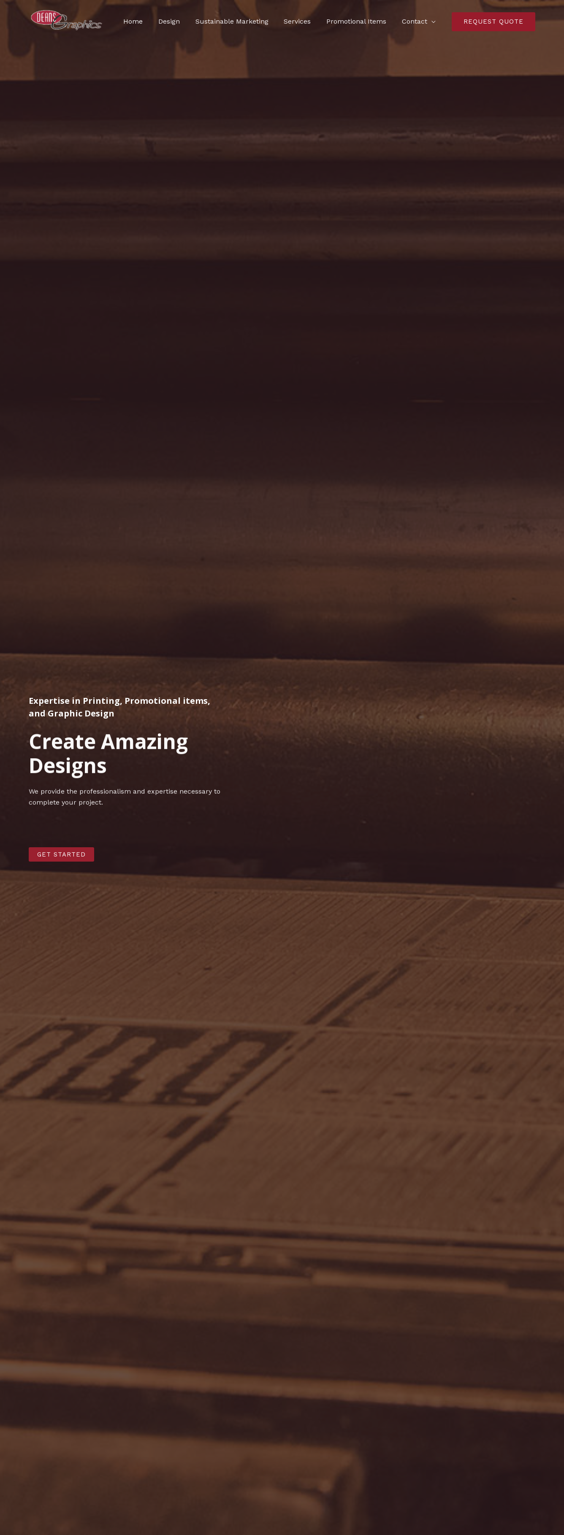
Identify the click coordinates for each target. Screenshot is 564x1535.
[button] (62, 854)
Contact (415, 21)
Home (144, 21)
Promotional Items (359, 21)
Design (178, 21)
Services (302, 21)
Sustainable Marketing (238, 21)
